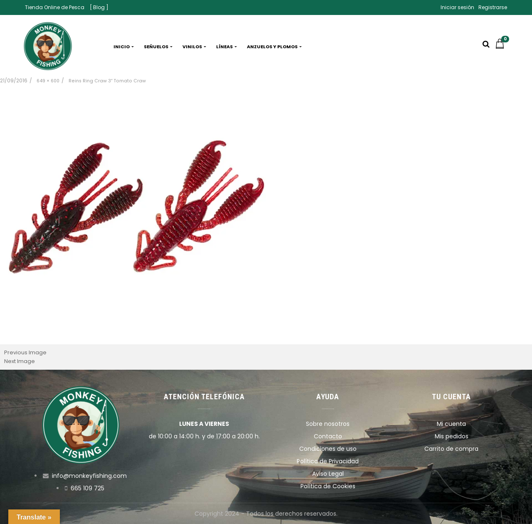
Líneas (226, 46)
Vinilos (194, 46)
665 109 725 (87, 488)
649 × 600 (48, 81)
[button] (502, 46)
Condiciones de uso (328, 449)
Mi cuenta (451, 424)
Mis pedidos (451, 436)
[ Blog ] (99, 7)
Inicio (123, 46)
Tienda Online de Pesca (54, 7)
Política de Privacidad (328, 461)
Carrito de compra (451, 449)
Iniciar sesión (457, 7)
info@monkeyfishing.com (89, 476)
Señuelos (158, 46)
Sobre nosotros (328, 424)
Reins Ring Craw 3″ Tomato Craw (107, 81)
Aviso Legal (328, 474)
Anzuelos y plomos (274, 46)
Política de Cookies (327, 486)
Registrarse (492, 7)
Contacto (328, 436)
